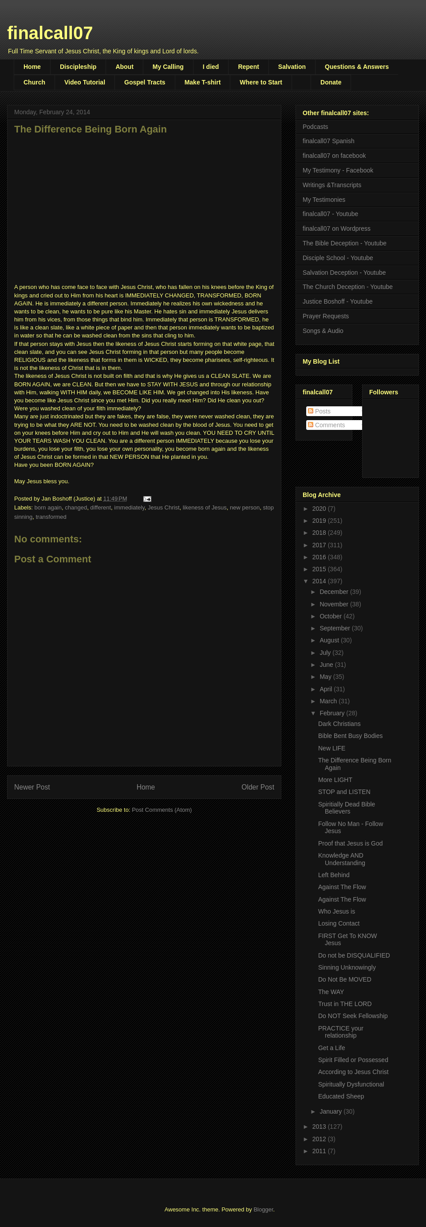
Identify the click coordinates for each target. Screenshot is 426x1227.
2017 (320, 545)
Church (34, 82)
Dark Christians (339, 723)
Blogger (263, 1209)
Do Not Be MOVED (344, 979)
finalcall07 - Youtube (330, 213)
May (326, 676)
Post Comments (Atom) (162, 809)
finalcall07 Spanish (329, 140)
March (329, 701)
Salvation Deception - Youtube (344, 272)
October (331, 616)
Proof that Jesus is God (350, 843)
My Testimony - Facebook (338, 170)
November (335, 604)
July (326, 652)
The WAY (331, 991)
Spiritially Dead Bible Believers (346, 808)
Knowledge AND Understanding (341, 859)
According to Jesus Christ (353, 1071)
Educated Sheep (341, 1096)
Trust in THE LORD (345, 1003)
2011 (320, 1151)
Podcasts (315, 126)
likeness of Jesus (205, 507)
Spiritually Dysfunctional (351, 1084)
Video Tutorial (84, 82)
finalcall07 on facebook (334, 155)
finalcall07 (50, 33)
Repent (248, 66)
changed (76, 507)
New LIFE (331, 748)
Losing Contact (338, 923)
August (330, 640)
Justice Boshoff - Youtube (338, 301)
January (331, 1111)
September (335, 628)
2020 (320, 508)
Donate (330, 82)
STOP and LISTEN (344, 791)
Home (32, 66)
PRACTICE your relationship (340, 1032)
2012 (320, 1139)
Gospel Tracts (145, 82)
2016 (320, 557)
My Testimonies (324, 199)
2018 (320, 532)
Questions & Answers (357, 66)
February (333, 713)
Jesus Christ (164, 507)
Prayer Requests (326, 316)
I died (211, 66)
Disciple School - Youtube (338, 257)
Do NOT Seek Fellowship (353, 1015)
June (327, 664)
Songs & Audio (323, 330)
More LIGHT (335, 779)
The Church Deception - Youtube (348, 286)
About (124, 66)
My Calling (168, 66)
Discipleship (78, 66)
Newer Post (32, 787)
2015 (320, 569)
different (100, 507)
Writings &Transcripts (332, 184)
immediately (129, 507)
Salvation (292, 66)
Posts (319, 411)
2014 (320, 581)
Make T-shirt (203, 82)
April (327, 689)
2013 (320, 1126)
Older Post (257, 787)
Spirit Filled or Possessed (353, 1059)
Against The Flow (342, 886)
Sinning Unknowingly (347, 967)
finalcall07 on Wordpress (337, 228)
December (335, 591)
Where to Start (261, 82)
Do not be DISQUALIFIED (354, 955)
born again (48, 507)
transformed (51, 516)
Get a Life (331, 1047)
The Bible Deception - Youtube (345, 243)
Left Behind (334, 874)
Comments (326, 425)
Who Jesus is (336, 911)
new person (245, 507)
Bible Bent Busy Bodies (350, 735)
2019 (320, 520)
